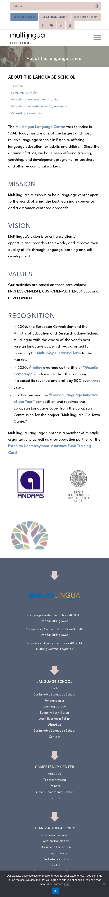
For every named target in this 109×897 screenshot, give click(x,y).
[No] (104, 884)
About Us (54, 774)
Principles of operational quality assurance (39, 106)
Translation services (54, 835)
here (66, 884)
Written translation (56, 841)
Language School (24, 17)
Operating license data (26, 113)
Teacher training (54, 780)
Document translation (56, 847)
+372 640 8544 (71, 643)
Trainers (54, 786)
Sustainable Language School (54, 694)
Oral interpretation (56, 859)
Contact (54, 737)
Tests (54, 688)
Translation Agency (85, 17)
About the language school (41, 77)
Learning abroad (54, 706)
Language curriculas (24, 92)
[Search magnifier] (96, 6)
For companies (55, 700)
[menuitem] (95, 37)
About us (54, 725)
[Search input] (52, 6)
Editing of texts (56, 853)
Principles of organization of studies (35, 99)
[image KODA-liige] (80, 484)
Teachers (17, 85)
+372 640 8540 (70, 615)
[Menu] (95, 37)
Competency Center (54, 17)
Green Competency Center (54, 792)
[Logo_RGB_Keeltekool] (45, 37)
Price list (54, 865)
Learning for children (54, 712)
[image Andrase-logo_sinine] (32, 484)
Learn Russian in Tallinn (55, 718)
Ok (55, 890)
